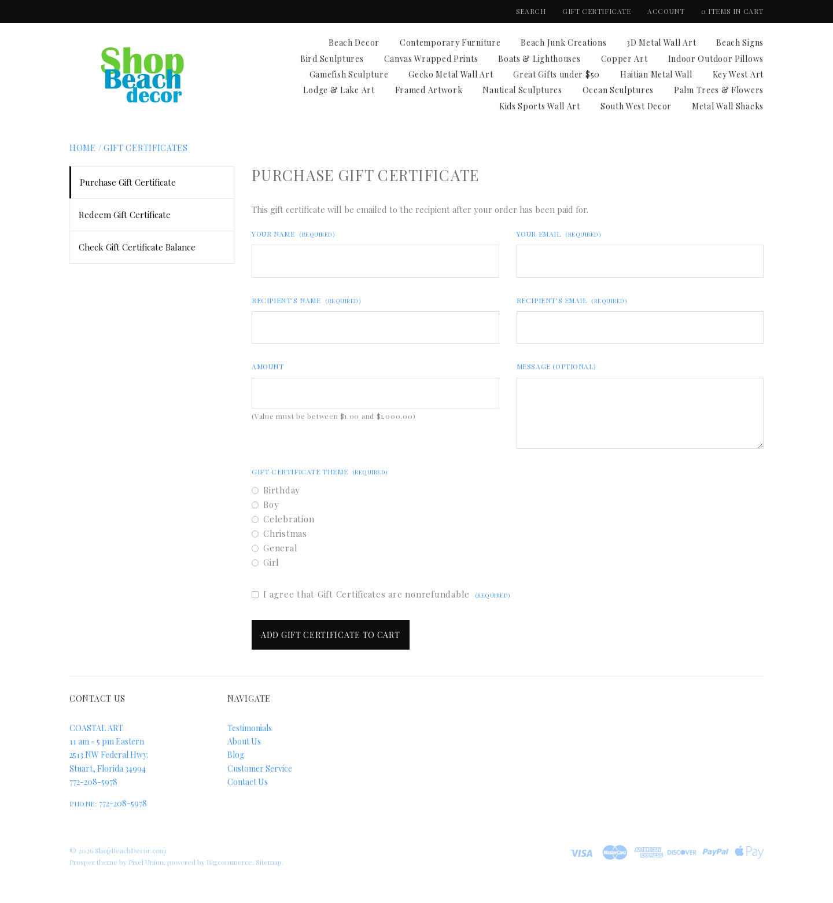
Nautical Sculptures (522, 89)
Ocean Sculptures (618, 89)
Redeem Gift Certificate (125, 214)
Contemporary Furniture (450, 42)
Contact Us (247, 781)
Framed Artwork (429, 89)
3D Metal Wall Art (661, 42)
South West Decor (636, 106)
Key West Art (738, 74)
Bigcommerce (229, 862)
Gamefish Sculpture (349, 74)
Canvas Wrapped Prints (431, 58)
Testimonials (249, 728)
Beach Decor (354, 42)
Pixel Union (146, 862)
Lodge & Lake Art (338, 89)
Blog (235, 754)
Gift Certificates (146, 147)
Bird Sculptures (332, 58)
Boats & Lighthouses (539, 58)
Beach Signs (740, 42)
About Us (244, 741)
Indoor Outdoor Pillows (716, 58)
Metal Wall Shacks (728, 106)
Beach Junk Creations (563, 42)
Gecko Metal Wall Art (450, 74)
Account (665, 11)
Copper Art (624, 58)
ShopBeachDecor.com (130, 850)
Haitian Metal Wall (656, 74)
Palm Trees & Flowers (719, 89)
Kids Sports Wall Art (539, 106)
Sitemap (269, 862)
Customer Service (259, 768)
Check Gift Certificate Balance (137, 247)
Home (82, 147)
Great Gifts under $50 (556, 74)
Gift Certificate (597, 11)
